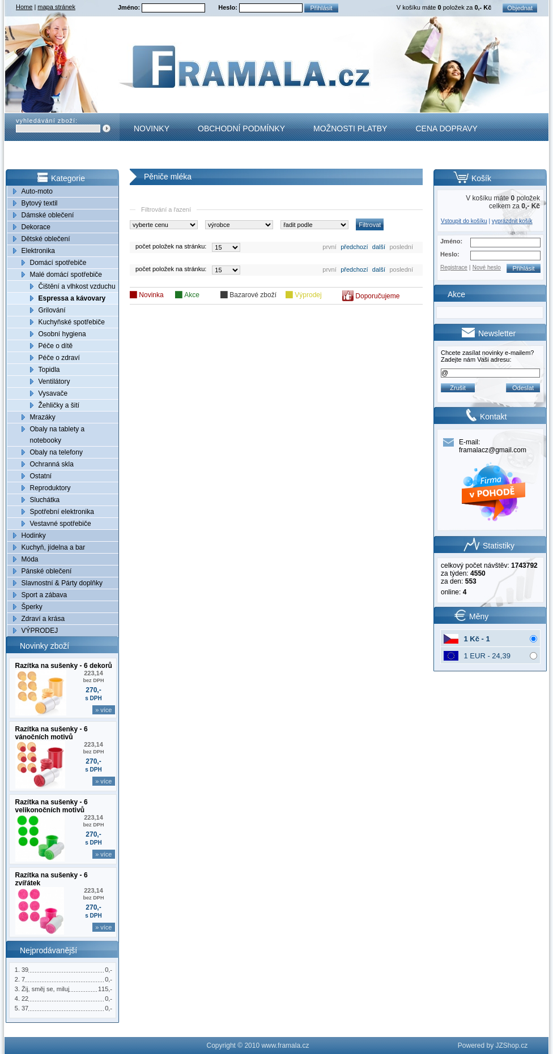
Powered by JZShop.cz (493, 1045)
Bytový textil (40, 203)
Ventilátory (54, 381)
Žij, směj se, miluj (45, 989)
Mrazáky (43, 417)
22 (25, 998)
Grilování (52, 310)
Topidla (49, 370)
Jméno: (130, 7)
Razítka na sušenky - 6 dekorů (63, 666)
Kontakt (152, 156)
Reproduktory (50, 488)
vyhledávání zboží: (47, 120)
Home (24, 6)
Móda (30, 559)
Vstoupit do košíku (464, 221)
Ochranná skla (52, 464)
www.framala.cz (285, 1045)
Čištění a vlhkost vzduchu (77, 286)
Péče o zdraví (59, 358)
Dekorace (36, 227)
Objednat (520, 8)
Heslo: (228, 7)
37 (25, 1008)
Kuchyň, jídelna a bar (54, 547)
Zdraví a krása (43, 619)
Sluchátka (45, 500)
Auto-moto (37, 191)
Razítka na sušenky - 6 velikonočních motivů (51, 806)
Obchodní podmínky (241, 128)
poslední (401, 246)
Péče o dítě (56, 346)
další (378, 246)
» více (103, 709)
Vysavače (53, 393)
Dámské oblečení (48, 215)
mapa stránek (56, 6)
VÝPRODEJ (40, 631)
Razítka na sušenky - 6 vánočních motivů (51, 733)
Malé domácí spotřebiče (66, 275)
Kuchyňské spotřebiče (72, 322)
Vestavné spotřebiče (60, 524)
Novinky (151, 128)
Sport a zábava (44, 595)
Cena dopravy (446, 128)
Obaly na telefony (56, 452)
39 (25, 969)
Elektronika (38, 251)
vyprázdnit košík (512, 221)
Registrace (453, 267)
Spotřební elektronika (62, 512)
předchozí (354, 246)
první (329, 246)
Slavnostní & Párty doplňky (62, 583)
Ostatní (41, 476)
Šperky (32, 607)
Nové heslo (487, 267)
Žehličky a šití (59, 405)
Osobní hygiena (62, 334)
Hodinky (34, 535)
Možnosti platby (350, 128)
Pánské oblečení (47, 571)
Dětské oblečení (46, 239)
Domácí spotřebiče (58, 263)
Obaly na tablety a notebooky (57, 434)
